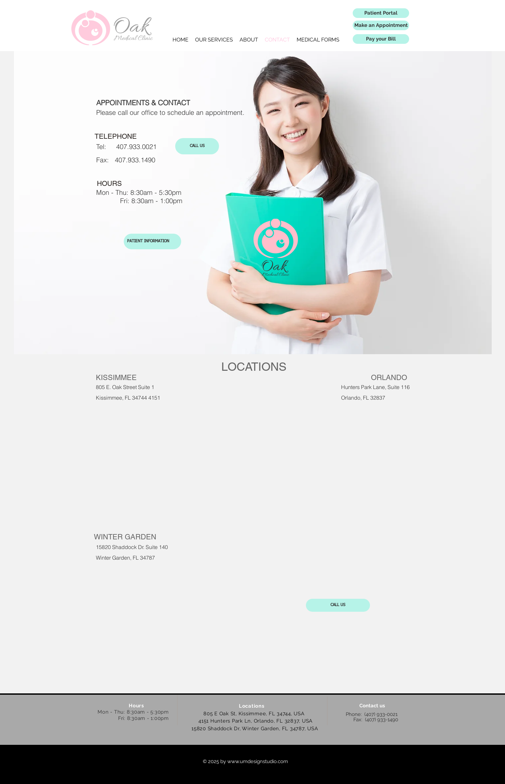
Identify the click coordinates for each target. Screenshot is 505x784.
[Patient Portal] (381, 13)
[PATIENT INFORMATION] (152, 241)
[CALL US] (197, 146)
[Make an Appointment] (381, 25)
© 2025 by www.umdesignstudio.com (245, 761)
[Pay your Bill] (381, 39)
